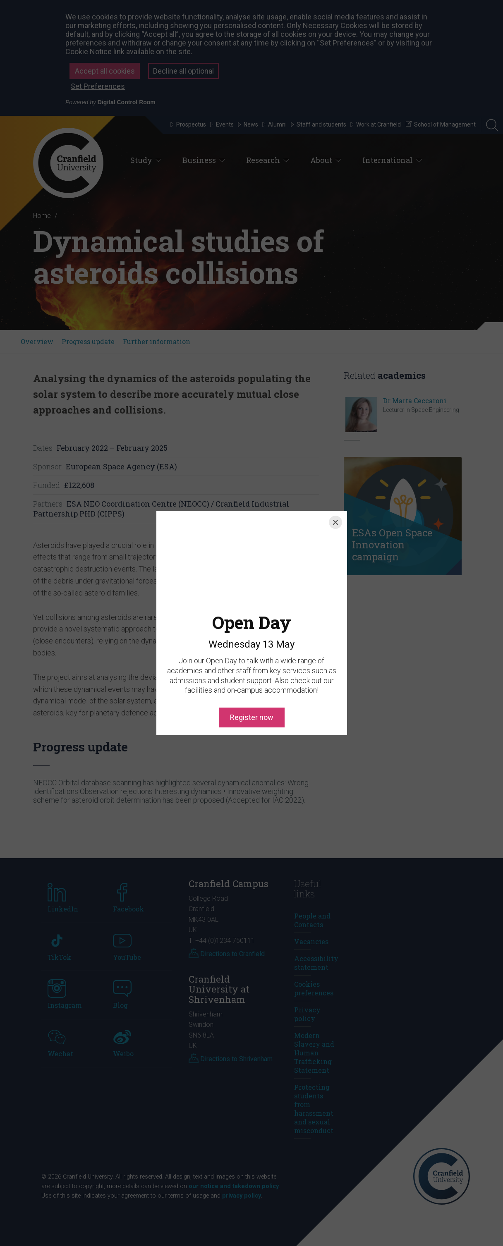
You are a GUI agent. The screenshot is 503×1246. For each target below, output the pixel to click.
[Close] (335, 522)
